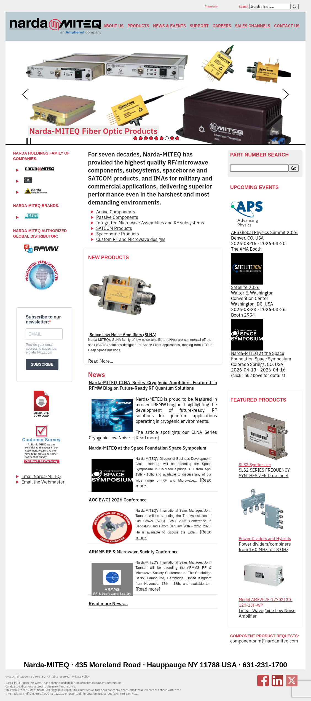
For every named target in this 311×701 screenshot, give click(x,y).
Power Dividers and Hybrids (265, 538)
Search (244, 7)
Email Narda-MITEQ (41, 476)
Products (138, 25)
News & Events (169, 25)
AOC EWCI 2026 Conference (118, 500)
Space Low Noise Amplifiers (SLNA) (123, 334)
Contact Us (286, 25)
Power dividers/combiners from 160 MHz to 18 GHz (265, 546)
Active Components (115, 211)
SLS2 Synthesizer (255, 464)
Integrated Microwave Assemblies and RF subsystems (150, 222)
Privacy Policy (81, 676)
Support (199, 25)
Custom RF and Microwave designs (130, 239)
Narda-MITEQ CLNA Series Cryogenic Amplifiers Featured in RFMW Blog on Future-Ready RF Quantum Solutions (153, 385)
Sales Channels (252, 25)
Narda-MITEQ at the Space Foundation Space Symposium (147, 448)
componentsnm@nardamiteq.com (264, 641)
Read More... (100, 361)
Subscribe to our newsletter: (43, 319)
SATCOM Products (114, 228)
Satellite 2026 (247, 271)
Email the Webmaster (43, 482)
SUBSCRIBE (42, 364)
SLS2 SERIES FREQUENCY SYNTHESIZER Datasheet (264, 472)
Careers (222, 25)
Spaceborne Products (117, 234)
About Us (113, 25)
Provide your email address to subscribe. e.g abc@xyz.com (41, 348)
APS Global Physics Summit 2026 (264, 216)
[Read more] (146, 437)
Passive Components (117, 217)
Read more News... (108, 603)
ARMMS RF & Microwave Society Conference (134, 551)
